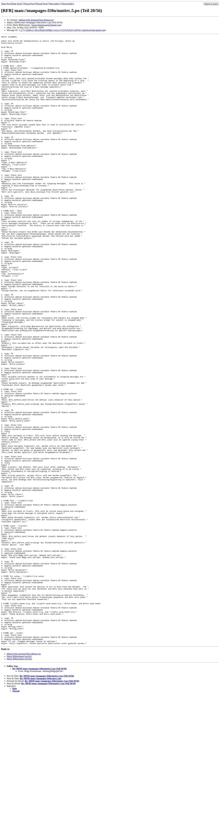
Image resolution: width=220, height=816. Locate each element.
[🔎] (22, 30)
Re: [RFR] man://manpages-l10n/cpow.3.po (40, 800)
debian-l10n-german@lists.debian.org (36, 20)
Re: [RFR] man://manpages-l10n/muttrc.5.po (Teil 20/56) (39, 790)
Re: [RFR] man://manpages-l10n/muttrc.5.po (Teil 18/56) (52, 802)
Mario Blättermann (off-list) (19, 780)
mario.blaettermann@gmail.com (46, 25)
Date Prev (6, 4)
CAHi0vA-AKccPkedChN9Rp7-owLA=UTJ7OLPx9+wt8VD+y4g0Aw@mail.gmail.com (64, 30)
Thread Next (41, 4)
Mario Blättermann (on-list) (19, 778)
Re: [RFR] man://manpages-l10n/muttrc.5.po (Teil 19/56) (47, 797)
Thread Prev (29, 4)
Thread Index (67, 4)
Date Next (16, 4)
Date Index (54, 4)
